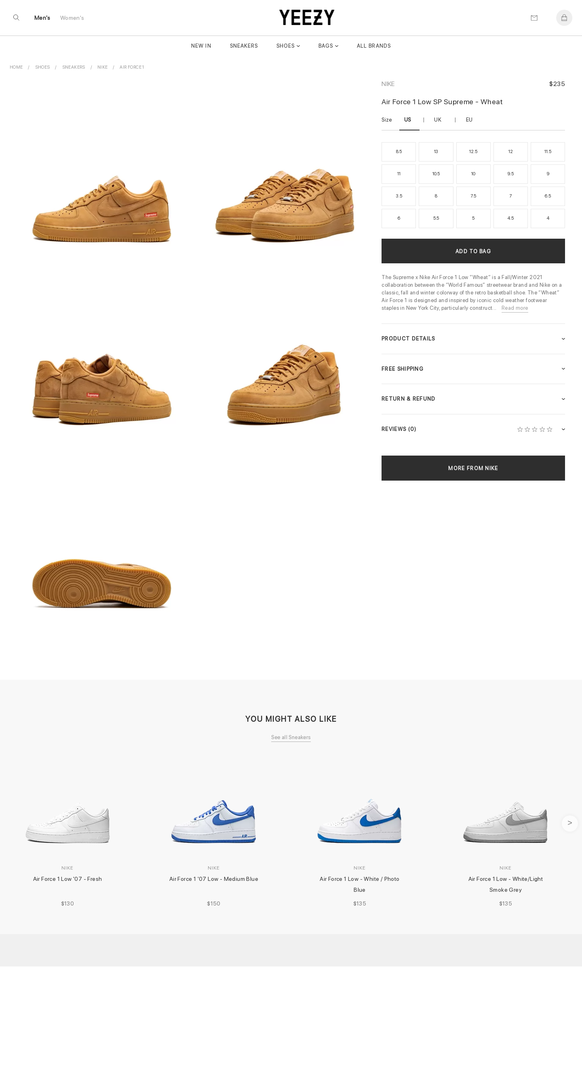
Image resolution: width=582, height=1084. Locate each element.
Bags (325, 47)
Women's (73, 19)
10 (473, 173)
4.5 (510, 218)
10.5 (436, 173)
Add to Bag (473, 251)
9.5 (510, 173)
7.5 (473, 196)
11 (399, 173)
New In (201, 47)
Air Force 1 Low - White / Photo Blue (360, 884)
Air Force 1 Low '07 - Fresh (67, 879)
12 (510, 151)
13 (436, 151)
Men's (43, 19)
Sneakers (244, 47)
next (570, 823)
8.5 (399, 151)
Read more (515, 308)
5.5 (436, 218)
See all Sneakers (290, 737)
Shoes (285, 47)
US (407, 120)
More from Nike (473, 468)
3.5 (399, 196)
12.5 (473, 151)
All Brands (373, 47)
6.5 (547, 196)
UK (437, 120)
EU (469, 120)
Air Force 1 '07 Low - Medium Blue (213, 879)
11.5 (547, 151)
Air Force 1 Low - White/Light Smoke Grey (506, 884)
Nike (388, 84)
